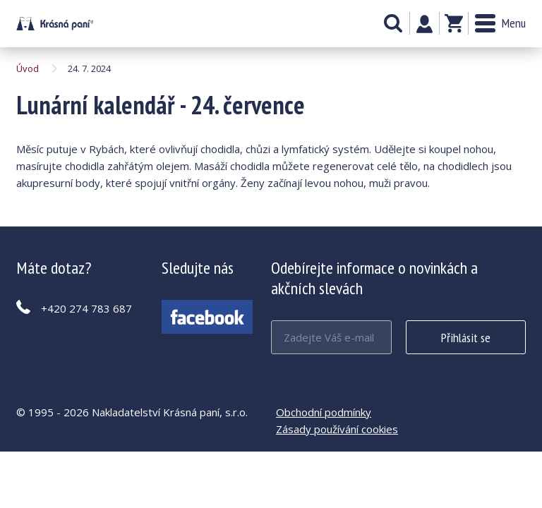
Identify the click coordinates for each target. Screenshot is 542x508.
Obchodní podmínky (323, 412)
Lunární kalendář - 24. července (54, 23)
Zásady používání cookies (337, 429)
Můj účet (424, 24)
